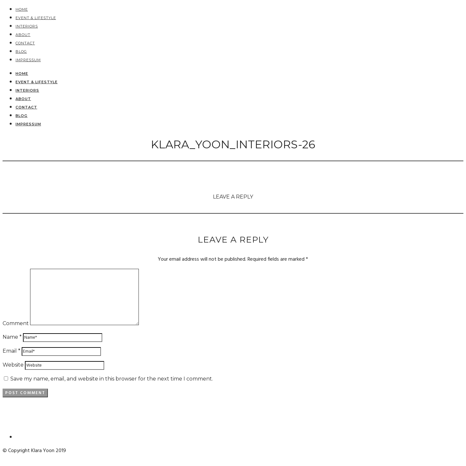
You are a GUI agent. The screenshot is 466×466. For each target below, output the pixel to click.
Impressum (28, 60)
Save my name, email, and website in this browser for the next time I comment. (111, 379)
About (23, 34)
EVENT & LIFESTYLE (36, 18)
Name (12, 337)
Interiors (27, 26)
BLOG (21, 51)
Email (11, 351)
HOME (22, 9)
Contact (25, 43)
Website (13, 365)
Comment (16, 323)
